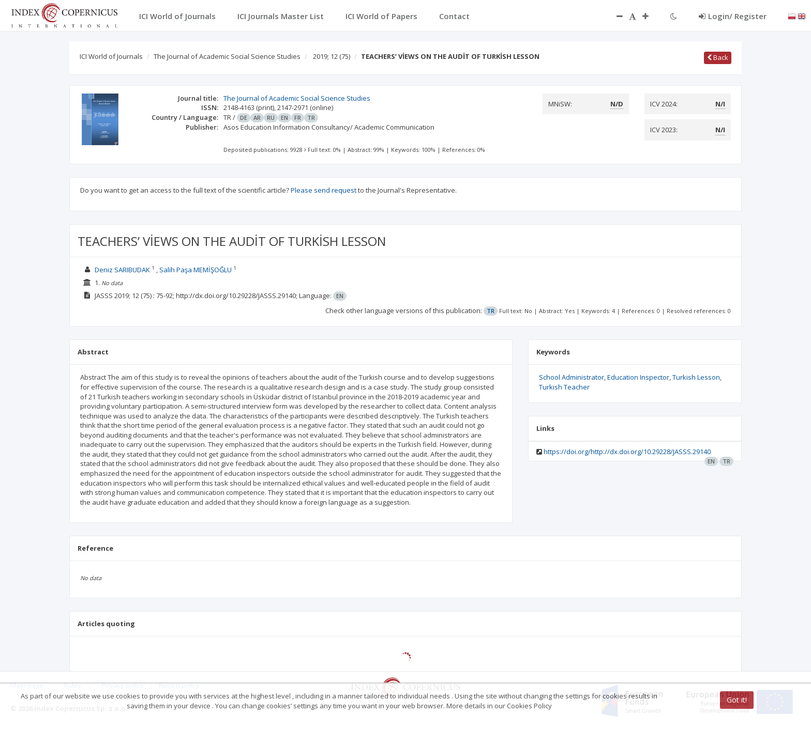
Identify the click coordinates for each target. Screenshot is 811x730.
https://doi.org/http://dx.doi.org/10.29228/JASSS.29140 (627, 451)
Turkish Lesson (696, 377)
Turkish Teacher (564, 387)
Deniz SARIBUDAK (122, 269)
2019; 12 (331, 56)
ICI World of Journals (111, 56)
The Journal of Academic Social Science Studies (227, 56)
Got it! (737, 700)
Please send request (323, 190)
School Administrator (571, 377)
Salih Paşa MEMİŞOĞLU (195, 269)
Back (717, 57)
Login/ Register (733, 16)
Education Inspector (638, 377)
